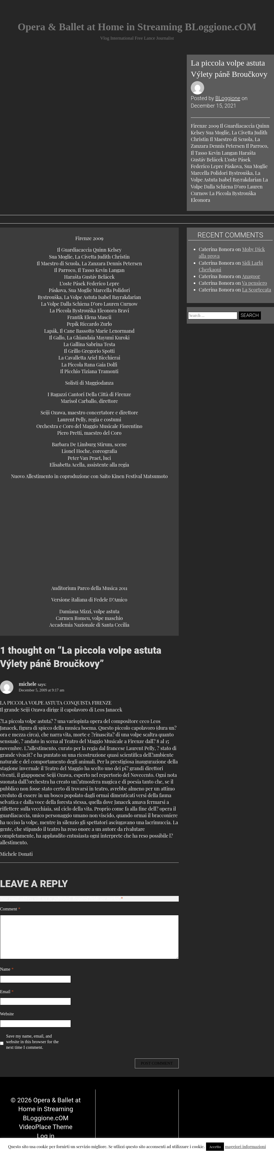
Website (7, 1014)
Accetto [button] (215, 1146)
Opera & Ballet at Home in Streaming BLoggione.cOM (137, 26)
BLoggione (227, 98)
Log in (45, 1123)
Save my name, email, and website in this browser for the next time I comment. (32, 1042)
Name (7, 969)
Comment (10, 909)
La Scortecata (256, 289)
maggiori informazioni (245, 1146)
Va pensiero (254, 283)
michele (27, 684)
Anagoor (251, 276)
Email (7, 991)
